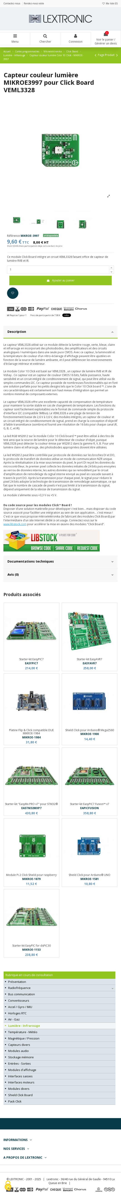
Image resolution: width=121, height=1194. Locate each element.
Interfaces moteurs (21, 1082)
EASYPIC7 (31, 663)
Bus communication (21, 994)
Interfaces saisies (20, 1076)
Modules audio (18, 1051)
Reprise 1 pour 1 (16, 315)
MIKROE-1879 (31, 879)
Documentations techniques (60, 561)
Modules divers (18, 1089)
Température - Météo (22, 1032)
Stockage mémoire (21, 1057)
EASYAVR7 (90, 663)
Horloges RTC (17, 1013)
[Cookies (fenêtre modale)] (8, 1186)
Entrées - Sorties (19, 1063)
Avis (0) (60, 574)
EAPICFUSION (89, 808)
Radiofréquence (19, 988)
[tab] (60, 332)
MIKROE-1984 (31, 737)
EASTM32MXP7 (31, 808)
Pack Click (15, 1101)
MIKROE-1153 (31, 950)
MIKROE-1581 (89, 879)
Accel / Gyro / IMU (20, 1007)
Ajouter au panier (60, 280)
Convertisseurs (18, 1000)
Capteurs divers (19, 1045)
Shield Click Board (20, 1095)
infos (66, 315)
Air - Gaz (14, 1019)
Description (60, 331)
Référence (13, 236)
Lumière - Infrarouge (24, 1026)
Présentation (17, 982)
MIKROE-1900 (89, 734)
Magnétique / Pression (23, 1038)
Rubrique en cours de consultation (29, 975)
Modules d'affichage (22, 1070)
